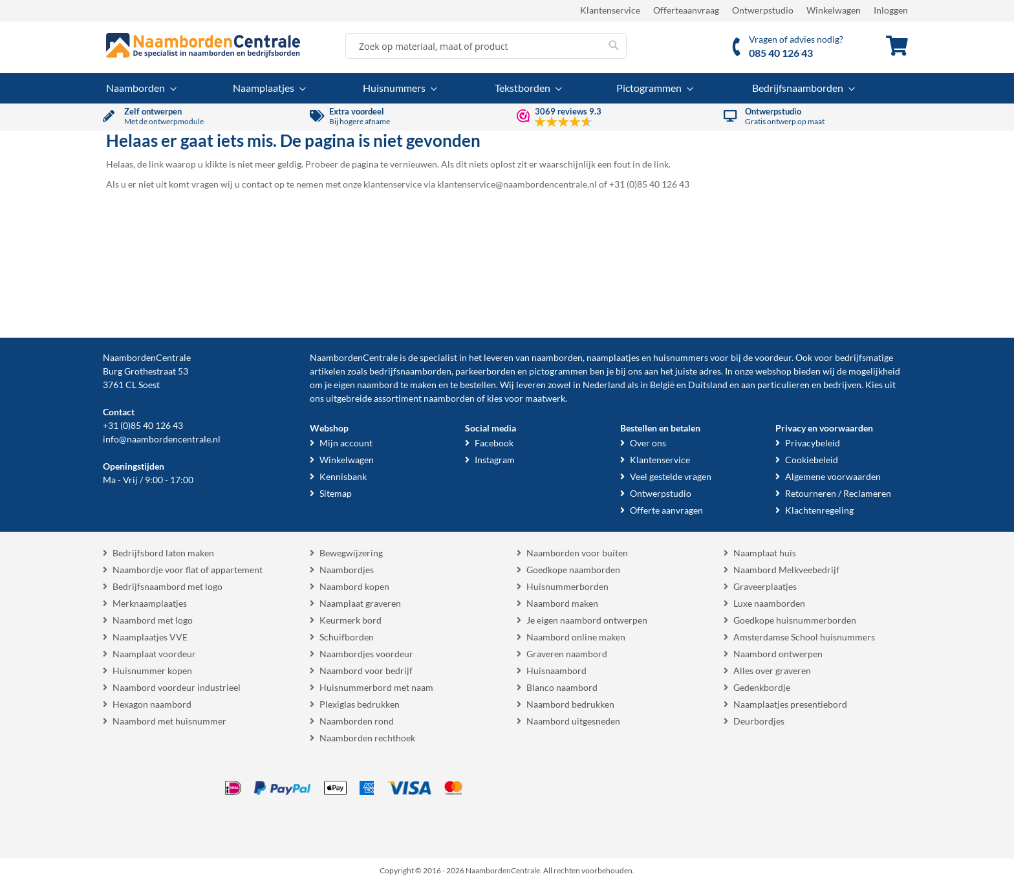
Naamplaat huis (764, 552)
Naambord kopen (354, 586)
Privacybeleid (812, 442)
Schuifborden (346, 636)
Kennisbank (343, 476)
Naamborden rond (356, 720)
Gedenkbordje (761, 687)
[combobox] (486, 46)
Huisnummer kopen (152, 670)
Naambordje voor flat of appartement (188, 569)
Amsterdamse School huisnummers (804, 636)
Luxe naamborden (769, 603)
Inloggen (891, 10)
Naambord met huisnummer (169, 720)
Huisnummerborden (567, 586)
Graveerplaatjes (765, 586)
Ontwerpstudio (762, 10)
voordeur (773, 357)
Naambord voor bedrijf (366, 670)
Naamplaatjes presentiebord (790, 704)
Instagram (495, 459)
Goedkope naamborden (573, 569)
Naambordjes (346, 569)
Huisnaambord (556, 670)
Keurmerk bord (350, 620)
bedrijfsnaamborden (410, 370)
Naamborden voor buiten (577, 552)
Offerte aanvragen (666, 510)
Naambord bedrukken (570, 704)
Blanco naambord (562, 687)
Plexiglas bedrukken (359, 704)
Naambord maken (562, 603)
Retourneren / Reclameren (838, 493)
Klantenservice (610, 10)
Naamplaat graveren (360, 603)
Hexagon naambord (152, 704)
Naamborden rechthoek (367, 737)
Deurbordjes (758, 720)
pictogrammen (558, 370)
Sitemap (335, 493)
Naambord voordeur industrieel (177, 687)
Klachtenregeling (819, 510)
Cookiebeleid (811, 459)
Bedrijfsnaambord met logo (167, 586)
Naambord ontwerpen (778, 653)
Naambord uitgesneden (573, 720)
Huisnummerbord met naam (376, 687)
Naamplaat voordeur (154, 653)
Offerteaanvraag (686, 10)
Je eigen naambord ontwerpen (586, 620)
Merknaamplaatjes (150, 603)
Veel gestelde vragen (670, 476)
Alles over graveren (772, 670)
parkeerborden (485, 370)
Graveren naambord (566, 653)
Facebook (494, 442)
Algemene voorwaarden (833, 476)
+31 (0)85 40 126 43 (143, 425)
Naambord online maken (575, 636)
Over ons (648, 442)
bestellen (478, 384)
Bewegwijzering (351, 552)
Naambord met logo (153, 620)
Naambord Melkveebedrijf (786, 569)
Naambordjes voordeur (366, 653)
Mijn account (345, 442)
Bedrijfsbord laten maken (163, 552)
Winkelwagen (833, 10)
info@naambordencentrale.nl (162, 438)
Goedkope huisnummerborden (794, 620)
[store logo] (203, 45)
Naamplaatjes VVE (150, 636)
